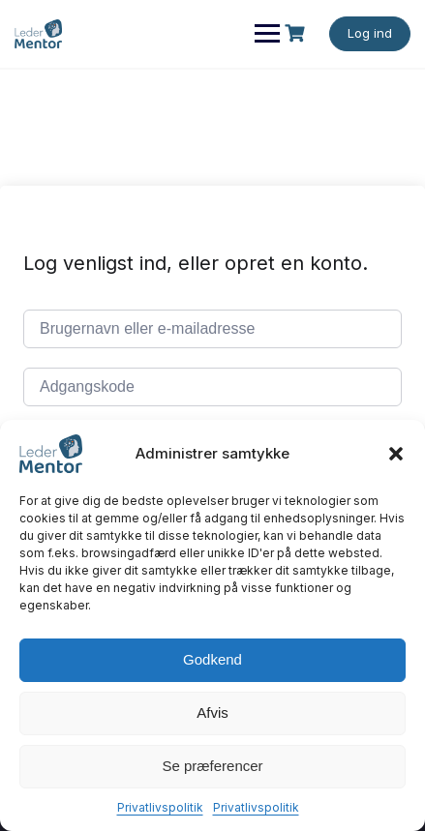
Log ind (370, 33)
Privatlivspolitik (160, 807)
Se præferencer (212, 765)
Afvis (212, 712)
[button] (396, 453)
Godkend (212, 659)
